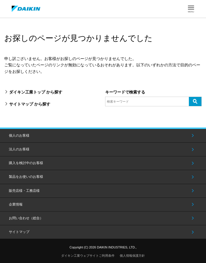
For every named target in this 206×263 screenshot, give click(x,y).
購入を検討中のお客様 (26, 163)
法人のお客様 (19, 149)
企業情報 (16, 204)
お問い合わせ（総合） (26, 218)
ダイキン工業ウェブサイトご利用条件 (88, 255)
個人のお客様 (19, 136)
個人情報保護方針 (132, 255)
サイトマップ (19, 232)
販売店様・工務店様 (24, 191)
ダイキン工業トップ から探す (35, 92)
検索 (195, 101)
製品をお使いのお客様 (26, 177)
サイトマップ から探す (29, 104)
